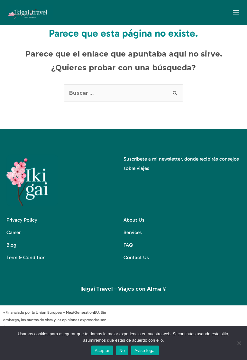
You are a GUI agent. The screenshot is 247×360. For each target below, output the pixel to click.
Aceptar (102, 350)
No (122, 350)
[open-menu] (236, 12)
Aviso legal (144, 350)
